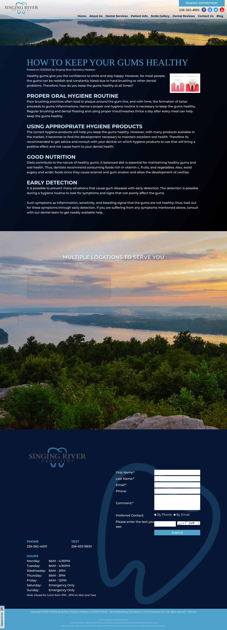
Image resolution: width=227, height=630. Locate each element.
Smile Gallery (160, 16)
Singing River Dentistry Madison (72, 611)
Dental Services (117, 16)
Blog (220, 16)
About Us (96, 16)
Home (82, 16)
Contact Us (205, 16)
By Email (183, 514)
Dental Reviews (184, 16)
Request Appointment (202, 3)
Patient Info (139, 16)
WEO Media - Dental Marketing (111, 611)
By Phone (164, 514)
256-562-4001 (189, 10)
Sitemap (191, 611)
